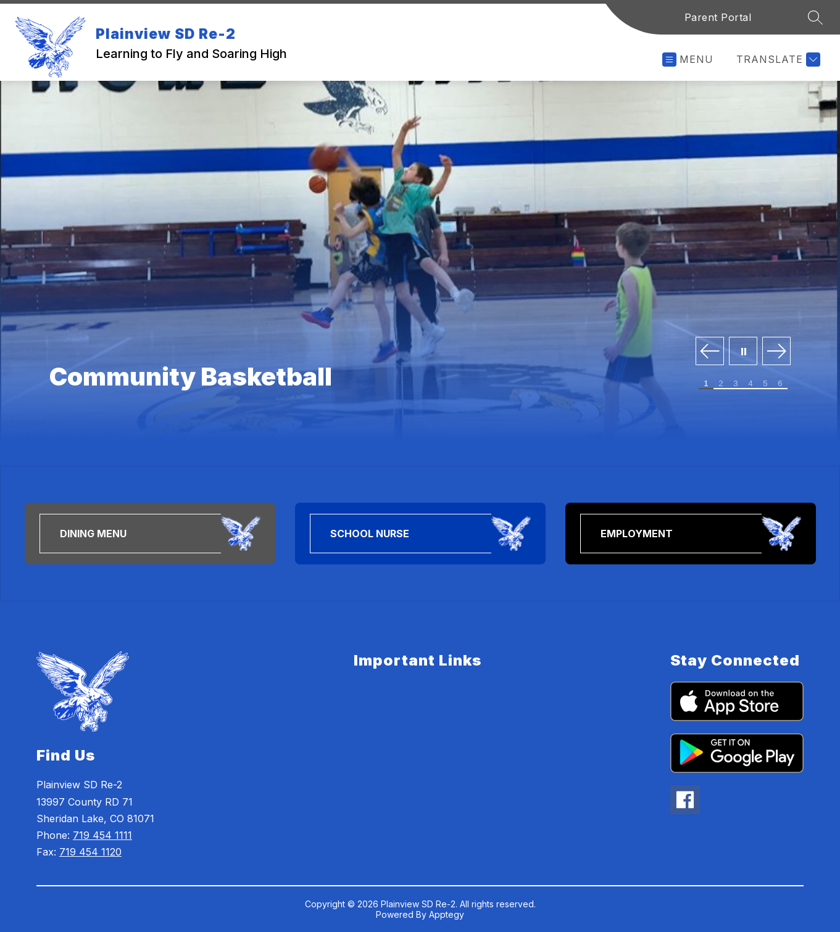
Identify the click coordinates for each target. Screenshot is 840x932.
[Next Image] (776, 352)
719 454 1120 (90, 852)
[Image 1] (706, 384)
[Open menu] (687, 59)
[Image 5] (765, 384)
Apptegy (446, 914)
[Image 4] (750, 384)
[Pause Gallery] (743, 352)
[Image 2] (720, 384)
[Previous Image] (710, 352)
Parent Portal (718, 17)
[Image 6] (780, 384)
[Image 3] (735, 384)
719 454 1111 (102, 835)
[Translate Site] (776, 59)
